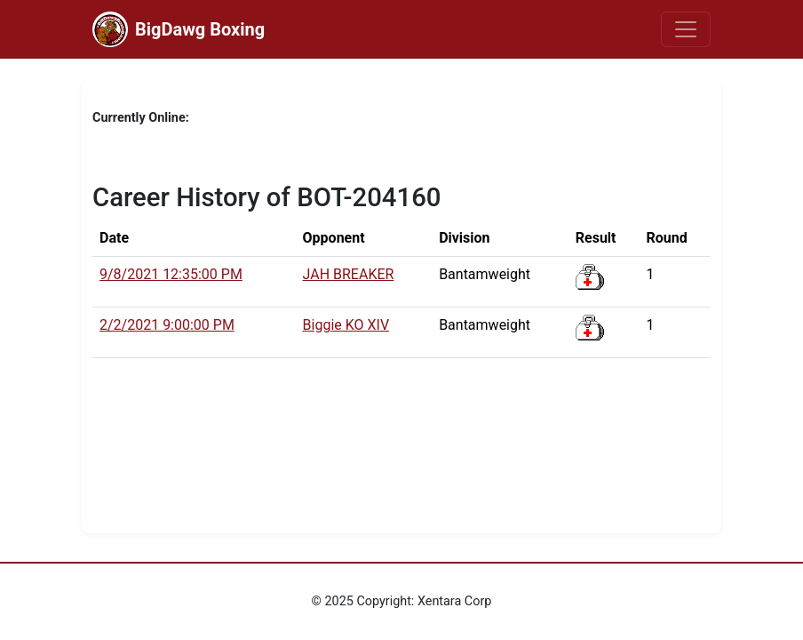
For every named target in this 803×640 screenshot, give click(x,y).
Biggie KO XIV (346, 324)
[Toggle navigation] (686, 29)
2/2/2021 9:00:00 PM (167, 324)
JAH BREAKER (348, 274)
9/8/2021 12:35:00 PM (170, 274)
